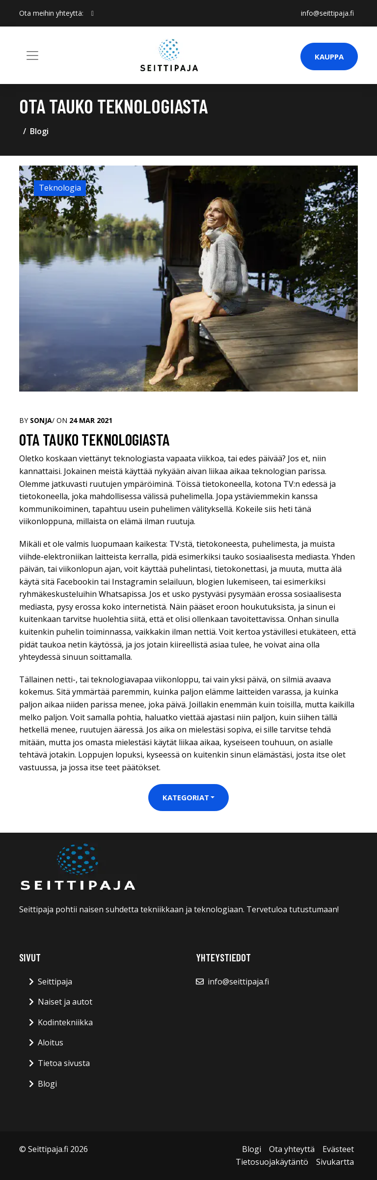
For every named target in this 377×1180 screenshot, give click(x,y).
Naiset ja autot (65, 1001)
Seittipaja (55, 981)
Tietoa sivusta (64, 1063)
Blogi (39, 131)
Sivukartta (335, 1161)
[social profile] (92, 13)
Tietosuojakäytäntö (272, 1161)
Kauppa (329, 56)
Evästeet (338, 1149)
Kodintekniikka (65, 1022)
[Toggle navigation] (32, 55)
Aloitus (50, 1042)
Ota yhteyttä (292, 1149)
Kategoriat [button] (185, 797)
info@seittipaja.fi (327, 13)
